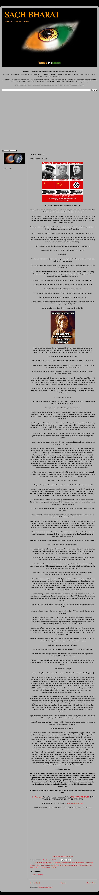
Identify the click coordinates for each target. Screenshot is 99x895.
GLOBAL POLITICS (36, 865)
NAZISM (73, 865)
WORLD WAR (46, 867)
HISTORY (45, 865)
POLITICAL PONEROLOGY (84, 865)
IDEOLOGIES (52, 865)
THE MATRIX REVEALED (80, 797)
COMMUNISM (47, 863)
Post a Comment (38, 874)
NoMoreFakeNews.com (75, 803)
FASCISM (75, 863)
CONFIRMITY (57, 863)
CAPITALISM (38, 863)
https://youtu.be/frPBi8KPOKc (63, 856)
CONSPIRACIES (66, 863)
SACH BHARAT (32, 14)
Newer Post (35, 883)
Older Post (90, 883)
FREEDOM (81, 863)
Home (63, 883)
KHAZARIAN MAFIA (63, 865)
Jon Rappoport (37, 797)
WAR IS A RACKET (35, 867)
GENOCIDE (89, 863)
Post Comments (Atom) (45, 887)
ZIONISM (53, 867)
